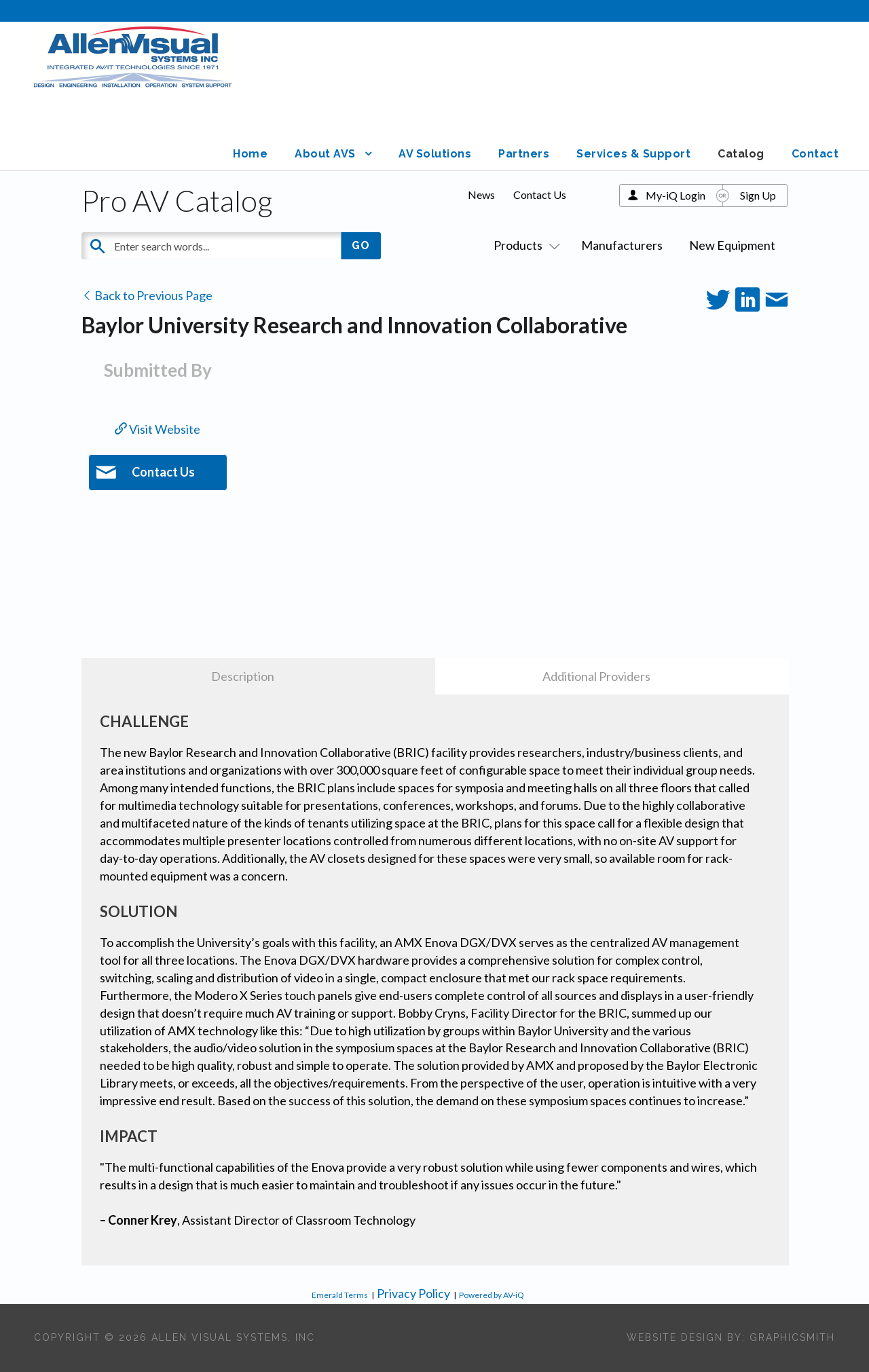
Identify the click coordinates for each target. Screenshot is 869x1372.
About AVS (325, 153)
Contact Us (539, 194)
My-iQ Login (675, 195)
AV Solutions (435, 153)
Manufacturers (622, 245)
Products (524, 245)
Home (250, 153)
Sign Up (758, 195)
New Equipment (732, 245)
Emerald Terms (340, 1295)
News (481, 194)
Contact (815, 153)
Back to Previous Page (146, 295)
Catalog (741, 153)
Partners (523, 153)
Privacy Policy (413, 1293)
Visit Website (157, 429)
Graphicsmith (792, 1337)
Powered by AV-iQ (491, 1295)
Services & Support (633, 153)
